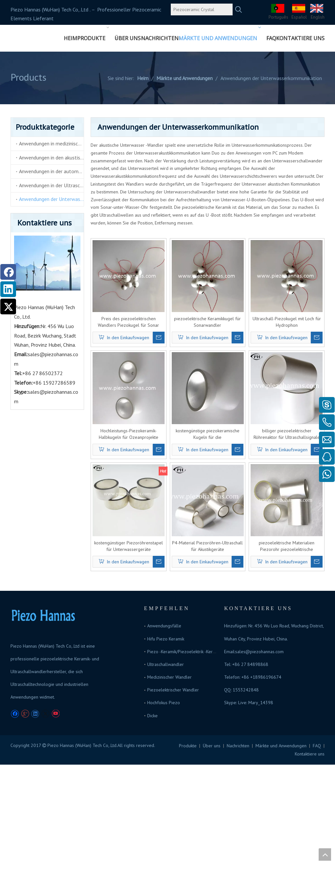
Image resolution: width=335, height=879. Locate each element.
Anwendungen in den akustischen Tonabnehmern (51, 157)
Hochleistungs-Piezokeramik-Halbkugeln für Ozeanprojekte (128, 434)
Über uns (211, 746)
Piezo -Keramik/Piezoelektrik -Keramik (184, 652)
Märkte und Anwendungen (281, 746)
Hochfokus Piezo (163, 702)
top (325, 854)
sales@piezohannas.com (259, 652)
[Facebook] (8, 272)
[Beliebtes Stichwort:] (238, 9)
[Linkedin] (8, 289)
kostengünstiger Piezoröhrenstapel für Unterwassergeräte (128, 546)
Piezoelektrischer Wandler (173, 690)
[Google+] (25, 714)
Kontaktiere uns (310, 754)
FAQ (317, 746)
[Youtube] (55, 714)
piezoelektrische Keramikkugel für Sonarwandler (207, 322)
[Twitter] (8, 306)
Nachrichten (238, 746)
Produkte (188, 746)
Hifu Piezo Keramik (165, 639)
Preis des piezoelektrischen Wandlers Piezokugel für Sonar (128, 322)
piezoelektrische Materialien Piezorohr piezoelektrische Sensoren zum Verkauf (286, 546)
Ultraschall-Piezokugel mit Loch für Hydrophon (287, 322)
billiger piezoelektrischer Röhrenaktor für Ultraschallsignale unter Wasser (287, 434)
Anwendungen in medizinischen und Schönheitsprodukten (51, 143)
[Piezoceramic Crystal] (202, 9)
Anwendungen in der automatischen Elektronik (51, 171)
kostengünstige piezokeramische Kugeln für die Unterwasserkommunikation (207, 434)
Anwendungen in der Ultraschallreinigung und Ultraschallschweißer (51, 185)
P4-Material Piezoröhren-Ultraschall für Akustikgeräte (207, 546)
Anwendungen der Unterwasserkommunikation (51, 199)
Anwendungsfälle (164, 626)
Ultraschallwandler (165, 664)
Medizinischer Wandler (169, 677)
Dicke (152, 716)
